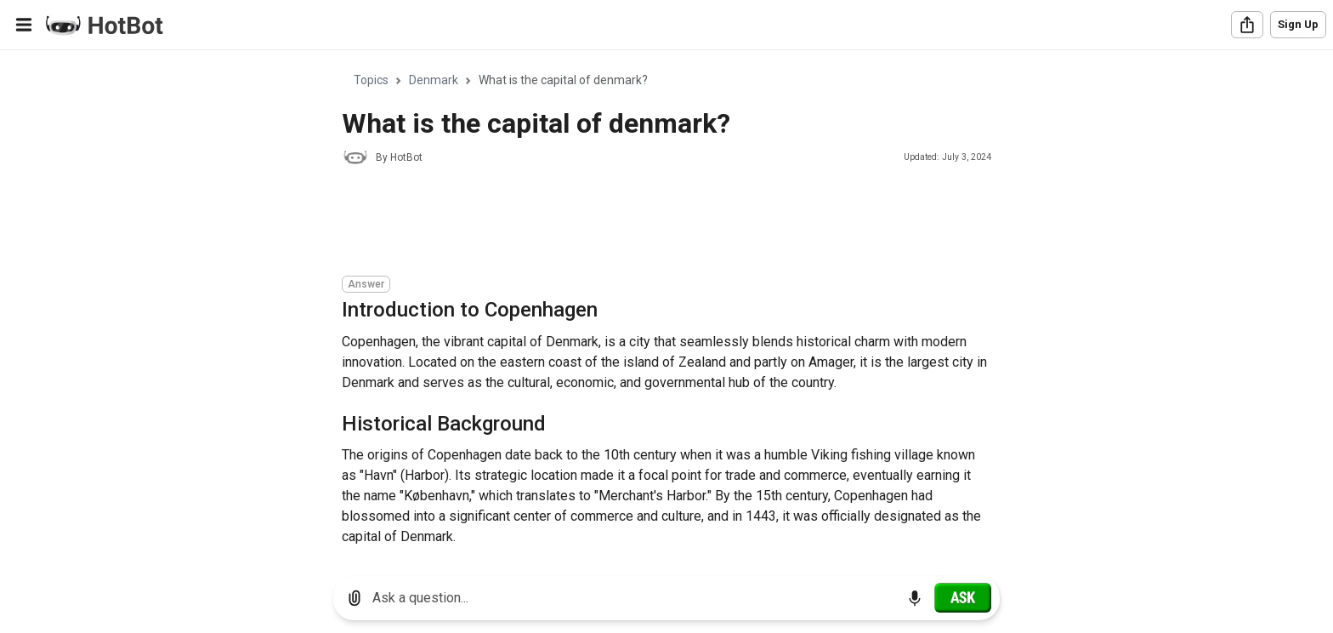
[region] (666, 306)
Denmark (433, 80)
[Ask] (962, 597)
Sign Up (1298, 24)
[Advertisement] (651, 223)
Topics (371, 80)
